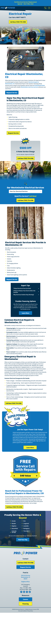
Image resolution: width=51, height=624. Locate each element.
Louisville (26, 526)
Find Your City (22, 540)
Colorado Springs (14, 531)
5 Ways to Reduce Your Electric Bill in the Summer (24, 291)
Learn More (25, 313)
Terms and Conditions (22, 611)
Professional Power (39, 85)
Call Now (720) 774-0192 (18, 22)
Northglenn (26, 528)
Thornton (25, 531)
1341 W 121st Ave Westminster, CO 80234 (25, 577)
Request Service (12, 93)
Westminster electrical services (29, 87)
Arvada (14, 521)
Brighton (14, 526)
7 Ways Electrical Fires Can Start (22, 288)
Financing (25, 604)
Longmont (26, 523)
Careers (25, 599)
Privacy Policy (30, 611)
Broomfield (15, 528)
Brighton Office (25, 581)
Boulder (14, 523)
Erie (24, 521)
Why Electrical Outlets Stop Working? (23, 294)
